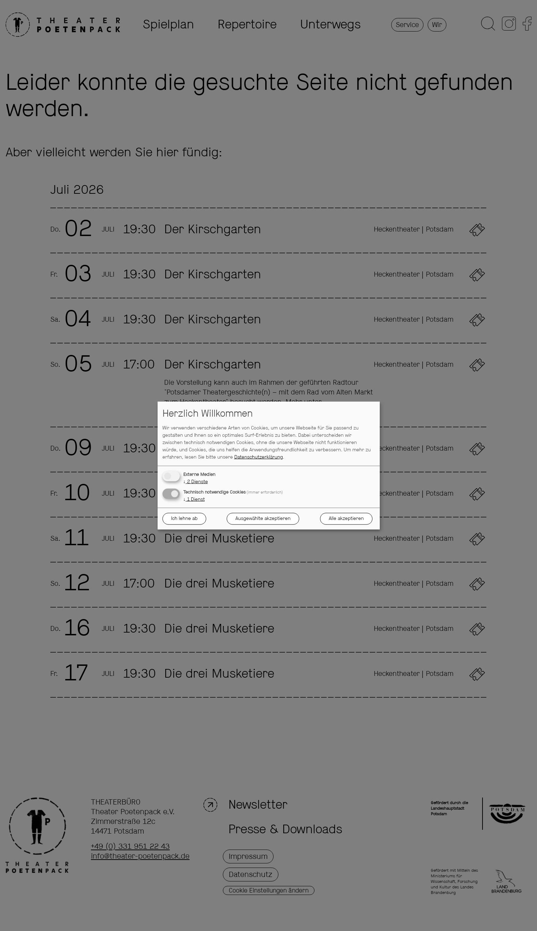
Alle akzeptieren (346, 518)
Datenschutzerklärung (258, 456)
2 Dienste (195, 481)
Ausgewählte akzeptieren (263, 518)
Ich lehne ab (184, 518)
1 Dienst (194, 499)
